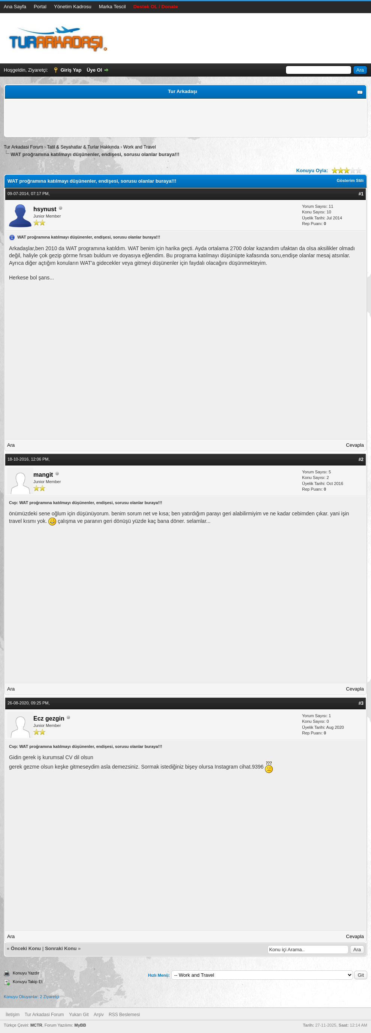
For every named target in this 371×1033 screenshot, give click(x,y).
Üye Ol (94, 70)
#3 (361, 703)
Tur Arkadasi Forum (23, 147)
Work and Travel (139, 147)
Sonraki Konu (61, 948)
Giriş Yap (70, 70)
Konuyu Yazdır (26, 973)
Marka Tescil (112, 6)
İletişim (12, 1014)
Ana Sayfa (15, 6)
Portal (40, 6)
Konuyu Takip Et (27, 981)
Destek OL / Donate (155, 6)
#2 (361, 459)
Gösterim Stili (350, 180)
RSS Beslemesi (124, 1014)
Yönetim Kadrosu (72, 6)
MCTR (36, 1025)
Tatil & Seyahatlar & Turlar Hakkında (83, 147)
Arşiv (99, 1014)
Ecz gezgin (48, 718)
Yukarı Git (79, 1014)
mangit (43, 474)
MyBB (80, 1025)
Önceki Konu (26, 948)
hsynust (44, 209)
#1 (361, 194)
